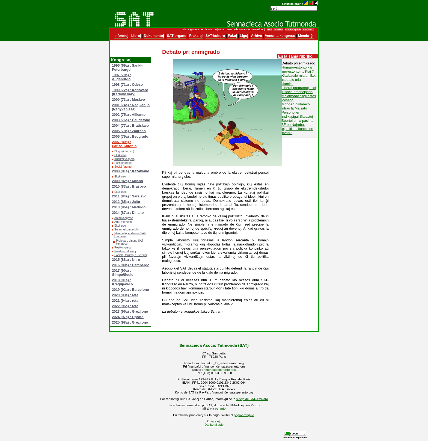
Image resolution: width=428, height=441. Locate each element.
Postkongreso (123, 247)
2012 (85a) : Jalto (126, 202)
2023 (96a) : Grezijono (130, 311)
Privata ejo (214, 421)
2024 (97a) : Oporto (128, 317)
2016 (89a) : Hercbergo (130, 265)
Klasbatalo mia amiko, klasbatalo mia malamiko (297, 79)
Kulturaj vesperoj (124, 159)
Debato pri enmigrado (298, 63)
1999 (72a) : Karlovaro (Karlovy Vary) (130, 92)
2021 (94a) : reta (125, 300)
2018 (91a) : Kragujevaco (122, 282)
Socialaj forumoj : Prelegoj (130, 255)
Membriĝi (306, 36)
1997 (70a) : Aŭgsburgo (121, 77)
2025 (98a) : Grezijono (130, 322)
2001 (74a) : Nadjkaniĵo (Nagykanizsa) (131, 107)
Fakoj (232, 36)
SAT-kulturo (215, 36)
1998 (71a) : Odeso (127, 84)
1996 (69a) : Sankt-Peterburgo (127, 67)
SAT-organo (176, 36)
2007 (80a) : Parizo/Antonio (124, 144)
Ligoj (244, 36)
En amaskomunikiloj (126, 229)
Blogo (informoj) (124, 151)
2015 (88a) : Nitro (126, 260)
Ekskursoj (120, 155)
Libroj (136, 36)
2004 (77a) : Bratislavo (130, 125)
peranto (220, 408)
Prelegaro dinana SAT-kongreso (130, 242)
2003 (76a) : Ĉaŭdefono (131, 120)
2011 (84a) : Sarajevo (129, 196)
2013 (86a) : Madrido (128, 207)
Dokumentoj (154, 36)
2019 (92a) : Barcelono (130, 290)
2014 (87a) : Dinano (128, 213)
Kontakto (308, 29)
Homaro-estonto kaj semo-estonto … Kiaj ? (296, 69)
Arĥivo (256, 36)
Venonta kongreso (280, 36)
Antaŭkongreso (123, 218)
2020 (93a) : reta (125, 295)
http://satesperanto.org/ (220, 369)
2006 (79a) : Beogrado (130, 136)
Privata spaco (293, 29)
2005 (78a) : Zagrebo (129, 131)
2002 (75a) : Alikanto (128, 115)
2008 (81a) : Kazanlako (130, 171)
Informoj (121, 36)
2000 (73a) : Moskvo (128, 99)
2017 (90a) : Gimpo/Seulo (122, 272)
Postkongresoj (123, 162)
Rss (269, 29)
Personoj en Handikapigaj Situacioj (295, 114)
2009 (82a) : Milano (127, 181)
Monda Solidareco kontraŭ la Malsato (294, 106)
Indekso (278, 29)
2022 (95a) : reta (125, 306)
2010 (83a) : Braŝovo (129, 186)
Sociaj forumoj (123, 166)
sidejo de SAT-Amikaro (252, 399)
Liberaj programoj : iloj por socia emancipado (297, 90)
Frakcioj (196, 36)
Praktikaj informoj (125, 251)
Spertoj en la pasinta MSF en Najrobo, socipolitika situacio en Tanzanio (295, 127)
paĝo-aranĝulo (244, 415)
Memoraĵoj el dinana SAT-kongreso (130, 235)
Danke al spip (214, 424)
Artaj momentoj (123, 221)
